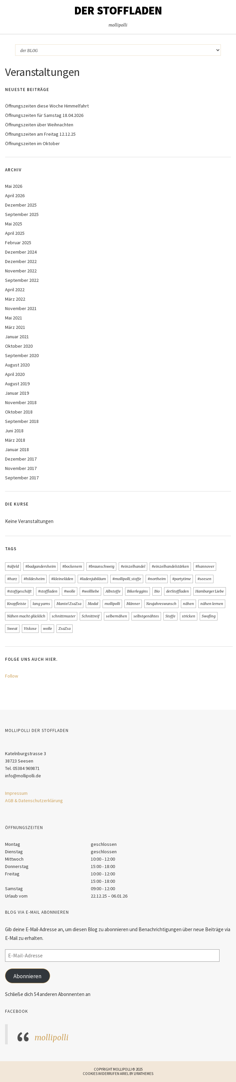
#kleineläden (62, 578)
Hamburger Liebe (209, 591)
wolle (47, 628)
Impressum (16, 793)
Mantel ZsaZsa (68, 603)
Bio (157, 591)
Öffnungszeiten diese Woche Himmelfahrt (47, 106)
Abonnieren (27, 976)
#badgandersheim (40, 566)
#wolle (69, 591)
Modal (93, 603)
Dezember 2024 (21, 252)
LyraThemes (143, 1073)
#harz (12, 578)
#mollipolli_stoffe (126, 578)
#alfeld (13, 566)
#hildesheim (34, 578)
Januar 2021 (17, 337)
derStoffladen (177, 591)
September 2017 (22, 478)
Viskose (30, 628)
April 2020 (15, 374)
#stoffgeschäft (19, 591)
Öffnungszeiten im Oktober (32, 143)
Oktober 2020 (19, 346)
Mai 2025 (13, 224)
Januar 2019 (17, 393)
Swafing (208, 616)
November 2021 (21, 308)
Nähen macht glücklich (26, 616)
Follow (11, 676)
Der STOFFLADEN (118, 10)
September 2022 (22, 280)
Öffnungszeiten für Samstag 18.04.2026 (44, 115)
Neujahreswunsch (161, 603)
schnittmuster (63, 616)
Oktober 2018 (19, 412)
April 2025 (15, 233)
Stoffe (170, 616)
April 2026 (15, 195)
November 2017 (21, 468)
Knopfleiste (16, 603)
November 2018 (21, 402)
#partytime (181, 578)
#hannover (204, 566)
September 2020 (22, 355)
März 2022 (15, 299)
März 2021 (15, 327)
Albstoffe (113, 591)
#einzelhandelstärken (170, 566)
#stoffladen (47, 591)
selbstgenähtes (146, 616)
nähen (188, 603)
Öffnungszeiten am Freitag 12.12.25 (40, 134)
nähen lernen (211, 603)
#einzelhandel (133, 566)
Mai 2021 (13, 318)
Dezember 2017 (21, 459)
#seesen (204, 578)
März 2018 (15, 440)
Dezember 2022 (21, 261)
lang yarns (41, 603)
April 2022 (15, 290)
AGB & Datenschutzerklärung (34, 800)
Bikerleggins (137, 591)
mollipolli (112, 603)
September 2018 (22, 421)
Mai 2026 (13, 186)
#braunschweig (101, 566)
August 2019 (17, 384)
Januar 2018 (17, 449)
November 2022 (21, 271)
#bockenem (72, 566)
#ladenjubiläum (93, 578)
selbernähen (116, 616)
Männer (133, 603)
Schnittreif (91, 616)
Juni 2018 (14, 431)
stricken (188, 616)
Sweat (12, 628)
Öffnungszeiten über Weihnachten (39, 125)
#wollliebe (90, 591)
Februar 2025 (18, 243)
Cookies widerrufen (101, 1073)
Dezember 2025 (21, 205)
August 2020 (17, 365)
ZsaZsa (64, 628)
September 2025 (22, 214)
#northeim (157, 578)
